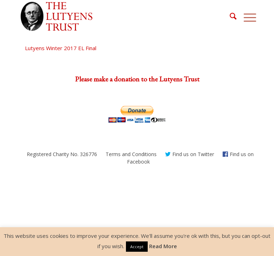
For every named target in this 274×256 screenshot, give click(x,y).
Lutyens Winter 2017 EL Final (60, 48)
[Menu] (246, 16)
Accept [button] (136, 246)
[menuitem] (230, 16)
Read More (163, 246)
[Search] (230, 16)
